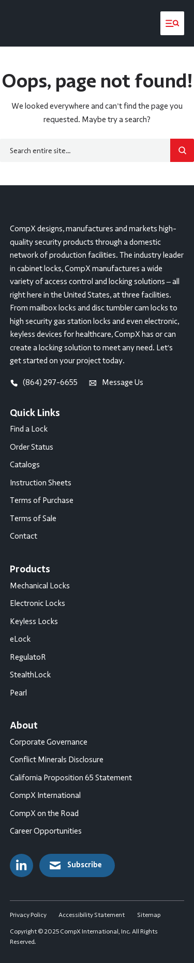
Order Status (31, 447)
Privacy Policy (28, 915)
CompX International (45, 795)
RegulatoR (28, 657)
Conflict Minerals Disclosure (56, 759)
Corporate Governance (48, 742)
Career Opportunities (46, 831)
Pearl (18, 693)
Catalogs (25, 465)
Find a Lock (29, 429)
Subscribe (75, 865)
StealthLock (30, 675)
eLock (20, 639)
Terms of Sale (33, 518)
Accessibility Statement (91, 915)
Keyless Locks (34, 621)
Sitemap (148, 915)
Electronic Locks (37, 603)
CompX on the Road (44, 813)
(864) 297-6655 (44, 382)
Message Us (115, 382)
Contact (23, 536)
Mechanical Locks (40, 586)
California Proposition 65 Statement (71, 778)
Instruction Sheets (40, 483)
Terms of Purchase (41, 500)
